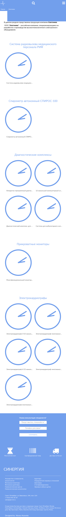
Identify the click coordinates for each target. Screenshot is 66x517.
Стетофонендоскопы (41, 485)
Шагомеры (38, 483)
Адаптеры (37, 478)
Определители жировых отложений (46, 480)
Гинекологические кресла (13, 487)
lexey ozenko (22, 516)
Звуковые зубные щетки (42, 487)
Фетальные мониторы (12, 483)
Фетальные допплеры (12, 485)
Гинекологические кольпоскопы (15, 489)
